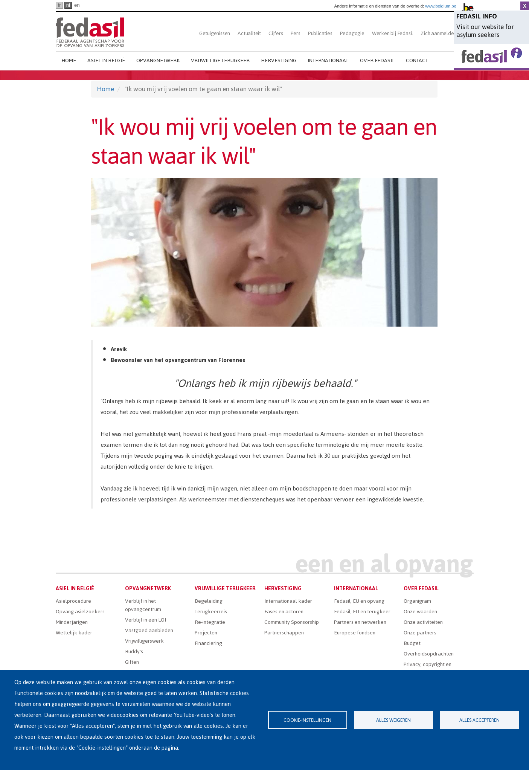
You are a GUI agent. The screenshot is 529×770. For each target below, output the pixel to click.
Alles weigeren (393, 720)
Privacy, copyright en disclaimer (427, 668)
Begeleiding (209, 601)
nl (68, 5)
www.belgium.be (440, 6)
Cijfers (275, 33)
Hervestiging (278, 60)
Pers (295, 33)
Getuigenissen (214, 33)
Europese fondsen (354, 633)
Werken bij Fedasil (392, 33)
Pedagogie (352, 33)
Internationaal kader (288, 601)
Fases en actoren (283, 612)
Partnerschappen (284, 633)
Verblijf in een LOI (145, 620)
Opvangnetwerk (158, 60)
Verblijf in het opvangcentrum (143, 605)
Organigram (417, 601)
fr (59, 5)
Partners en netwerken (360, 622)
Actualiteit (249, 33)
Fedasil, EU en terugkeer (362, 612)
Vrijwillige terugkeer (220, 60)
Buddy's (134, 651)
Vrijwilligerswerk (144, 641)
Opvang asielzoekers (80, 612)
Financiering (208, 643)
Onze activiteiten (423, 622)
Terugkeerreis (211, 612)
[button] (264, 252)
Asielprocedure (73, 601)
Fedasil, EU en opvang (359, 601)
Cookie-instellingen (307, 720)
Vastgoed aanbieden (149, 630)
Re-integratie (210, 622)
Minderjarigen (72, 622)
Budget (412, 643)
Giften (132, 662)
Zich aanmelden (438, 33)
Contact (417, 60)
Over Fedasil (377, 60)
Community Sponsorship (291, 622)
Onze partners (420, 633)
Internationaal (328, 60)
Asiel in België (106, 60)
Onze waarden (420, 612)
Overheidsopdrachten (429, 654)
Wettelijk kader (74, 633)
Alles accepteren (479, 720)
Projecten (206, 633)
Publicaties (320, 33)
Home (68, 60)
